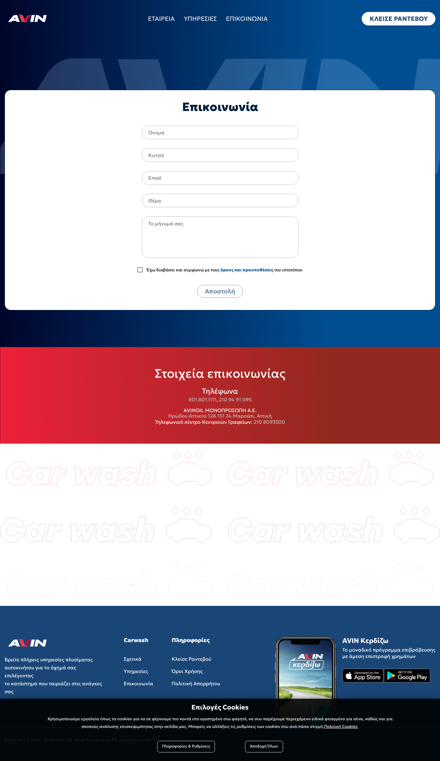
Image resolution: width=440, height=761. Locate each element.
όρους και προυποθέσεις (246, 270)
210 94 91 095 (235, 399)
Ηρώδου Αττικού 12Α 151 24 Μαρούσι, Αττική (220, 416)
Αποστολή (220, 291)
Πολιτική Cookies (341, 726)
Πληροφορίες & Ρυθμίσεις (186, 746)
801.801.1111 (202, 399)
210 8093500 (269, 422)
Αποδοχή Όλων (264, 746)
